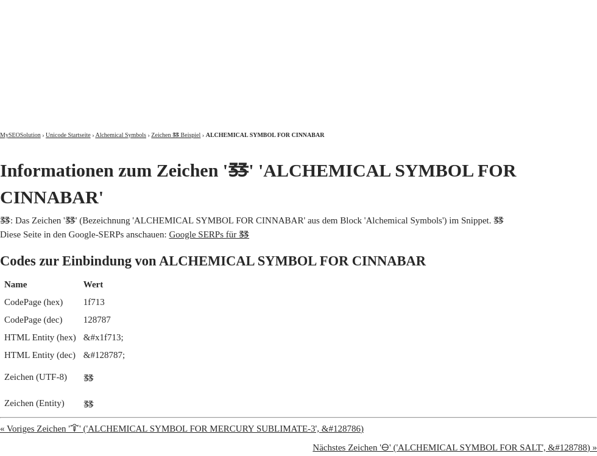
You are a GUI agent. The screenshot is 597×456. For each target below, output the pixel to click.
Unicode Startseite (68, 135)
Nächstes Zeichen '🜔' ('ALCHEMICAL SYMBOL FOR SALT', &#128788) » (455, 447)
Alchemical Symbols (120, 135)
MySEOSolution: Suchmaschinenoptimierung (143, 54)
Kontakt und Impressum (534, 10)
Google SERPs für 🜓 (209, 234)
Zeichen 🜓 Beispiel (175, 135)
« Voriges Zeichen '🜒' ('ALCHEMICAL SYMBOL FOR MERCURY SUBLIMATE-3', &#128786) (182, 428)
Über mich (441, 10)
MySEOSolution (20, 135)
